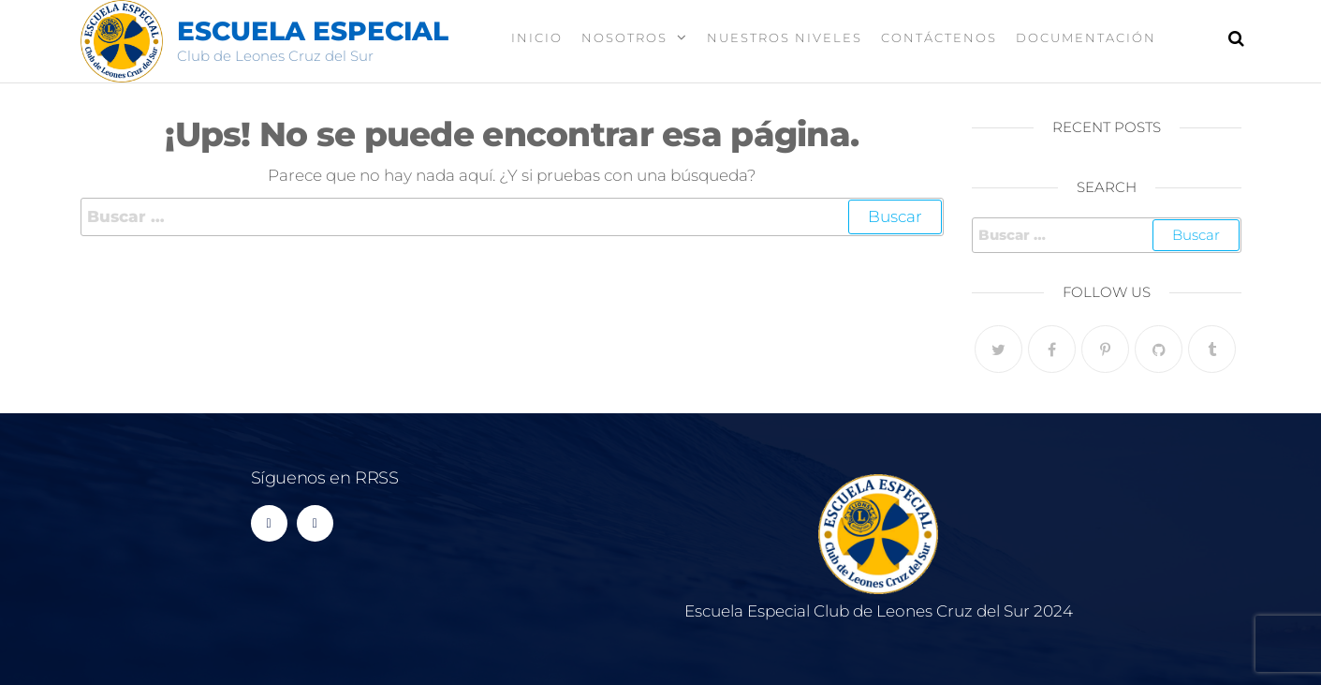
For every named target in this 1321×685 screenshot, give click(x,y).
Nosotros (624, 37)
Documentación (1086, 37)
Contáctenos (939, 37)
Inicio (537, 37)
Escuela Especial (312, 31)
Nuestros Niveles (784, 37)
